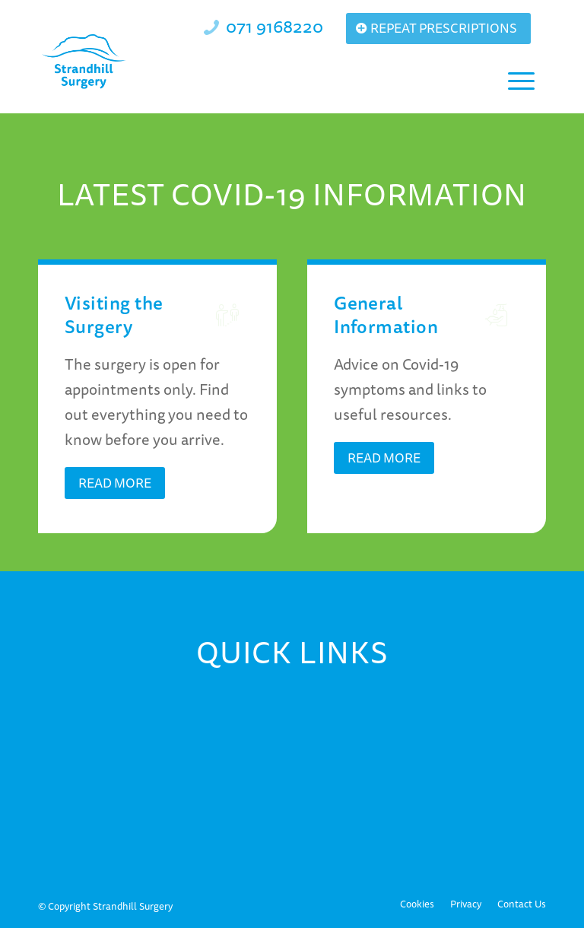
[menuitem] (519, 79)
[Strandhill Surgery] (85, 61)
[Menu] (519, 79)
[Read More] (115, 482)
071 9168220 (274, 26)
